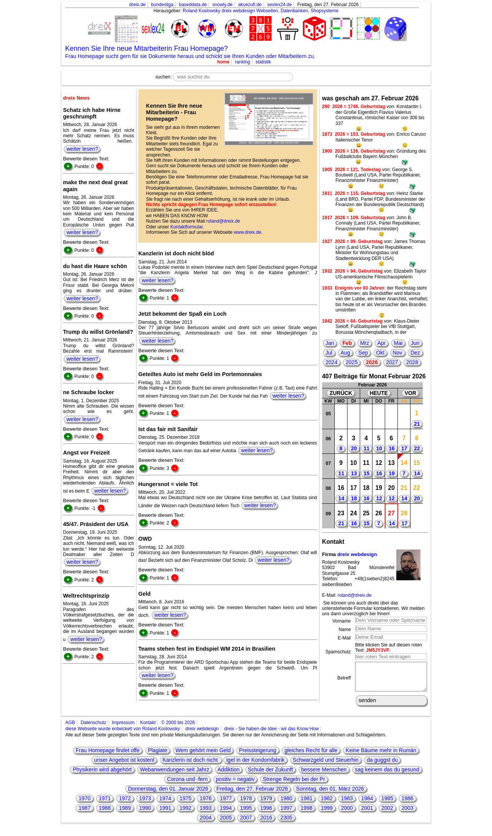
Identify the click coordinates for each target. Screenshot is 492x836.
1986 (407, 804)
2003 (407, 814)
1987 (84, 814)
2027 (392, 362)
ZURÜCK (340, 393)
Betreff (344, 681)
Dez (415, 353)
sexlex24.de (279, 4)
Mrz (364, 343)
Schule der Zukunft (270, 775)
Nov (397, 353)
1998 (306, 814)
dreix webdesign (357, 554)
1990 (145, 814)
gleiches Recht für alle (310, 756)
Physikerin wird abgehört (102, 775)
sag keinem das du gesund (387, 775)
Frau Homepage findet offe (108, 756)
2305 (286, 823)
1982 (326, 804)
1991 (165, 814)
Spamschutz (338, 651)
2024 (331, 362)
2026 (372, 362)
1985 (387, 804)
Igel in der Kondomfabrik (255, 766)
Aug (345, 353)
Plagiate (158, 756)
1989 (125, 814)
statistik (263, 62)
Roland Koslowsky (201, 10)
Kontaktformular (186, 227)
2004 (205, 823)
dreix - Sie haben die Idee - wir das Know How (271, 734)
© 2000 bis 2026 (178, 728)
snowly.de (223, 4)
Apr (381, 343)
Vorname (341, 621)
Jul (329, 353)
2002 (387, 814)
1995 (246, 814)
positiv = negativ (235, 785)
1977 (226, 804)
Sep (363, 353)
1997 (286, 814)
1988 (105, 814)
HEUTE (379, 393)
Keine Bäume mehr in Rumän (381, 756)
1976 (205, 804)
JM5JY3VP (377, 650)
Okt (380, 353)
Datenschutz (93, 728)
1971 (105, 804)
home (223, 62)
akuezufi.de (249, 4)
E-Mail (344, 638)
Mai (398, 343)
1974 (165, 804)
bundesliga (162, 4)
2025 (351, 362)
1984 (367, 804)
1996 (266, 814)
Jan (330, 343)
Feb (347, 343)
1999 (326, 814)
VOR (410, 393)
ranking (242, 62)
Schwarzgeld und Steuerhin (326, 766)
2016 (266, 823)
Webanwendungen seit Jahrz (174, 775)
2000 (347, 814)
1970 (84, 804)
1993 (205, 814)
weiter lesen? (82, 149)
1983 (347, 804)
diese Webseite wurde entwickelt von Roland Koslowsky (122, 734)
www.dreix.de (247, 232)
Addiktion (229, 775)
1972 (125, 804)
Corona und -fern (187, 785)
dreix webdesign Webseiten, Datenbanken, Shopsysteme (280, 10)
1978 (246, 804)
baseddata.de (193, 4)
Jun (415, 343)
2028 (412, 362)
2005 (226, 823)
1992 (185, 814)
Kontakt (148, 728)
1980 (286, 804)
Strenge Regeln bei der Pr (294, 785)
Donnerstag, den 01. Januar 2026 (168, 794)
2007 (246, 823)
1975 (185, 804)
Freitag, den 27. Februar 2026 (252, 794)
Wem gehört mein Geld (203, 756)
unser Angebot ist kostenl (124, 766)
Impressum (123, 728)
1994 (226, 814)
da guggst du (382, 766)
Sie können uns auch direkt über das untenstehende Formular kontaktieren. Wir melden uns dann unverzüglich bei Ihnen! (373, 608)
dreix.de (137, 4)
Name (345, 629)
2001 (367, 814)
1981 (306, 804)
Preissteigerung (257, 756)
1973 (145, 804)
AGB (70, 728)
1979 (266, 804)
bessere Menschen (324, 775)
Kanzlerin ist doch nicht (191, 766)
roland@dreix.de (223, 221)
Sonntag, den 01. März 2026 (330, 794)
